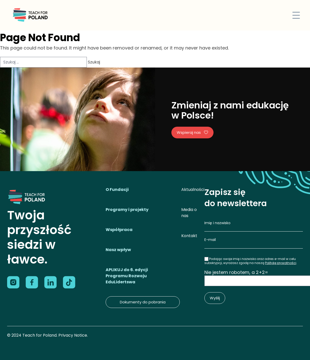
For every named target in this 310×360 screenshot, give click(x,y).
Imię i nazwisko (217, 222)
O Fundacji (117, 189)
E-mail (210, 239)
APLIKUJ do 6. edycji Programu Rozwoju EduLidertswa (127, 276)
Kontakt (189, 236)
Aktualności (192, 189)
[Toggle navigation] (296, 15)
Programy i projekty (127, 209)
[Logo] (29, 15)
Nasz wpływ (118, 250)
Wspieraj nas (192, 132)
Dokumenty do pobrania (143, 302)
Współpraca (119, 230)
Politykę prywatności (280, 263)
